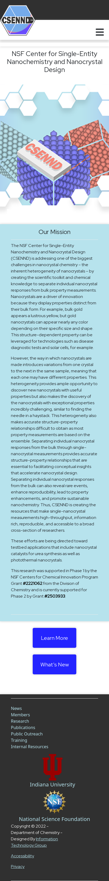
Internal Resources (29, 747)
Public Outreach (27, 734)
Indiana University (52, 784)
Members (20, 715)
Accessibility (22, 856)
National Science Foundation (54, 819)
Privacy (17, 866)
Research (20, 721)
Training (19, 740)
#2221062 (32, 583)
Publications (23, 727)
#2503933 (54, 596)
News (16, 708)
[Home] (11, 30)
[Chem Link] (52, 767)
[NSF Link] (54, 802)
